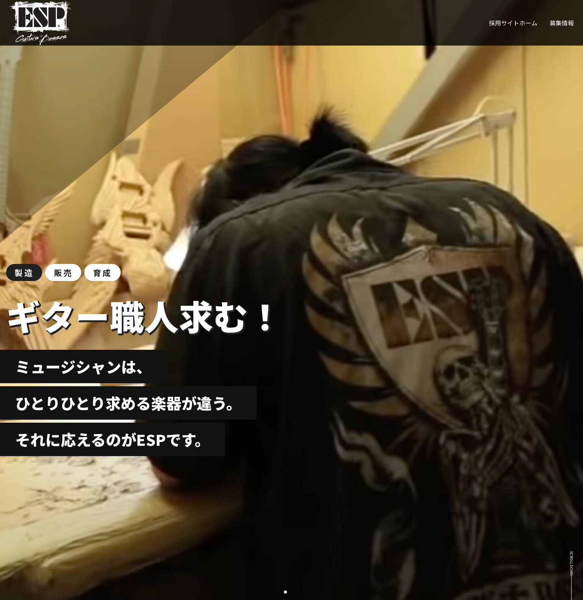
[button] (285, 592)
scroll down (571, 563)
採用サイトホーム (513, 22)
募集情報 (562, 22)
